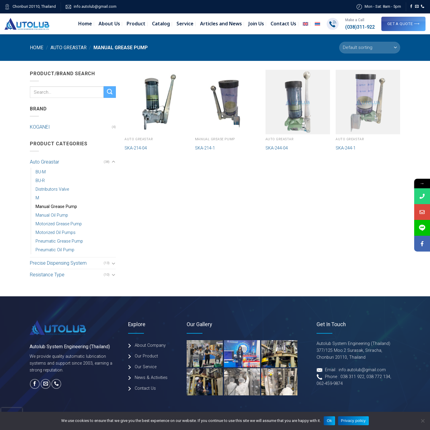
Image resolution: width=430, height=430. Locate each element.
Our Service (145, 366)
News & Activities (151, 377)
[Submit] (110, 92)
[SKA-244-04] (297, 102)
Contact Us (283, 23)
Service (185, 23)
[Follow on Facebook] (411, 6)
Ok (329, 420)
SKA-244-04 (276, 148)
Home (85, 23)
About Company (150, 345)
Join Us (256, 23)
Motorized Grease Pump (59, 223)
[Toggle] (113, 162)
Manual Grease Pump (56, 206)
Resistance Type (47, 275)
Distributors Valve (52, 189)
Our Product (146, 356)
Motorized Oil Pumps (56, 232)
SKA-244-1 (346, 148)
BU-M (41, 172)
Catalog (161, 23)
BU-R (40, 180)
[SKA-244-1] (368, 102)
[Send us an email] (417, 6)
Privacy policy (353, 420)
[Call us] (422, 6)
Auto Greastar (68, 47)
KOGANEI (40, 127)
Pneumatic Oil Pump (55, 249)
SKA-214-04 (136, 148)
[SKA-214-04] (157, 102)
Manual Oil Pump (52, 215)
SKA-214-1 (205, 148)
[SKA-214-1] (227, 102)
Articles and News (221, 23)
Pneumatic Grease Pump (59, 241)
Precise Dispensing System (58, 263)
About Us (109, 23)
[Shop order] (369, 47)
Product (136, 23)
